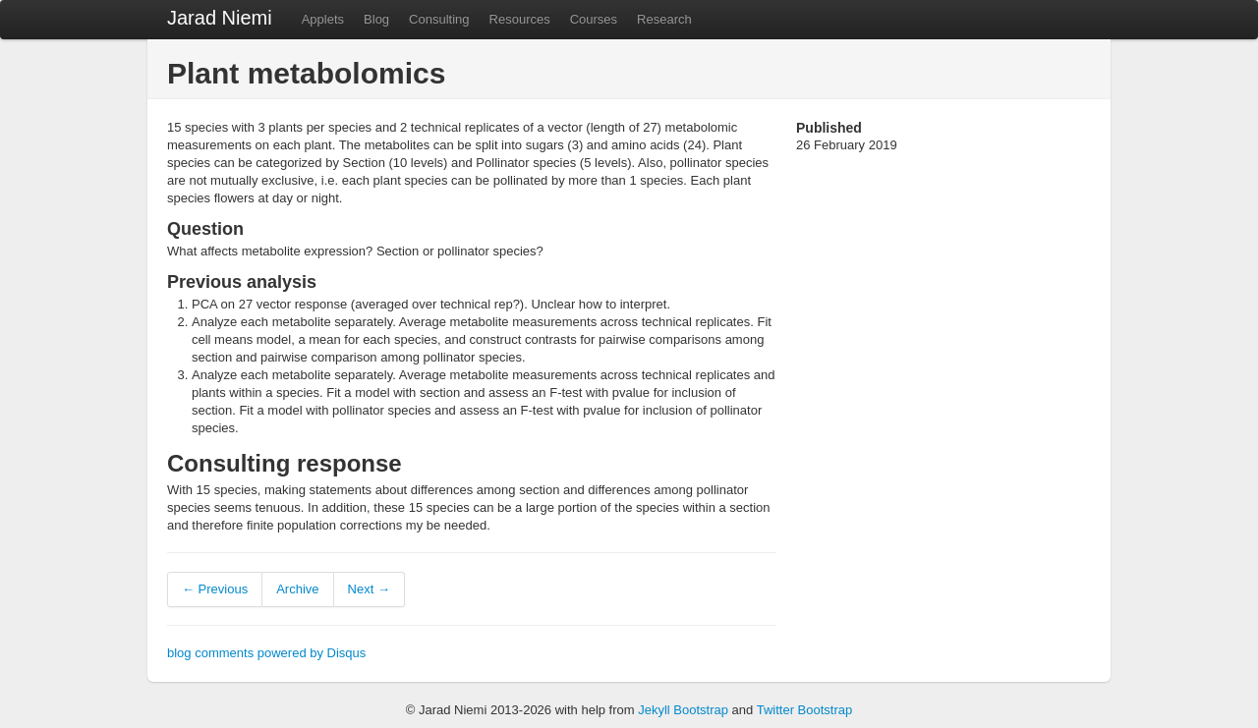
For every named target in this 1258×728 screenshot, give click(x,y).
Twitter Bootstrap (805, 709)
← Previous (215, 589)
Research (664, 19)
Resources (519, 19)
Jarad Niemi (219, 17)
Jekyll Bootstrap (683, 709)
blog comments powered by (266, 652)
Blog (376, 19)
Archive (297, 589)
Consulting (439, 19)
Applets (323, 19)
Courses (593, 19)
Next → (369, 589)
